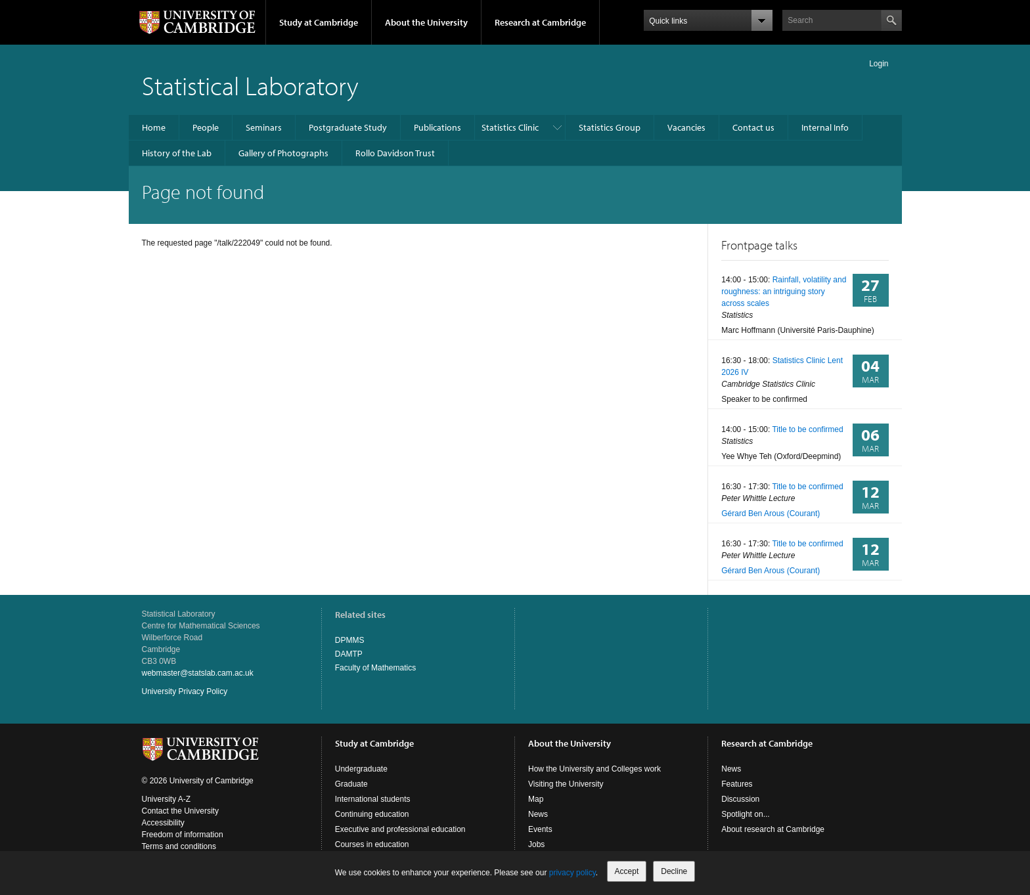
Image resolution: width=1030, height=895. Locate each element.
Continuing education (372, 814)
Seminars (264, 127)
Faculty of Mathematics (375, 667)
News (538, 814)
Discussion (740, 799)
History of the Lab (177, 153)
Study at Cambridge (318, 22)
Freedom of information (182, 834)
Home (154, 127)
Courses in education (372, 844)
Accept (627, 871)
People (205, 127)
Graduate (351, 784)
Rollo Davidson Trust (395, 153)
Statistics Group (609, 127)
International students (373, 799)
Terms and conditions (179, 846)
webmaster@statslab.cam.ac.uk (198, 673)
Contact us (753, 127)
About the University (426, 22)
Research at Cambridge (540, 22)
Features (736, 784)
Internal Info (825, 127)
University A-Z (166, 799)
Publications (437, 127)
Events (540, 829)
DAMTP (349, 654)
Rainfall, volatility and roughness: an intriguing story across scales (783, 291)
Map (535, 799)
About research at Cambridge (772, 829)
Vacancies (686, 127)
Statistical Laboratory (250, 85)
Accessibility (163, 822)
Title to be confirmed (807, 429)
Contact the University (180, 811)
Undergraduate (361, 769)
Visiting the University (566, 784)
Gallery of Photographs (283, 153)
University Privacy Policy (185, 691)
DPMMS (350, 640)
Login (878, 63)
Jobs (536, 844)
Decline (674, 871)
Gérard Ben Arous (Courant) (770, 513)
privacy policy (572, 872)
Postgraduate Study (348, 127)
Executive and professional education (400, 829)
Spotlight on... (745, 814)
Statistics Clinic (510, 127)
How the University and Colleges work (594, 769)
